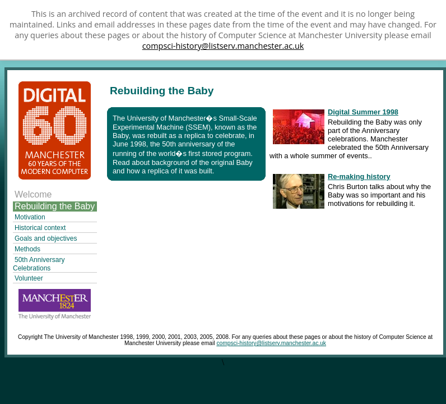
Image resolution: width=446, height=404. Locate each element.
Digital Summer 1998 (363, 112)
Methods (27, 249)
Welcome (33, 194)
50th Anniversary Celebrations (38, 264)
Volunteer (29, 278)
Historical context (40, 228)
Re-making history (359, 176)
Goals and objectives (46, 238)
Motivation (30, 217)
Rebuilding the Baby (55, 206)
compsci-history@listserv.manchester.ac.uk (223, 45)
